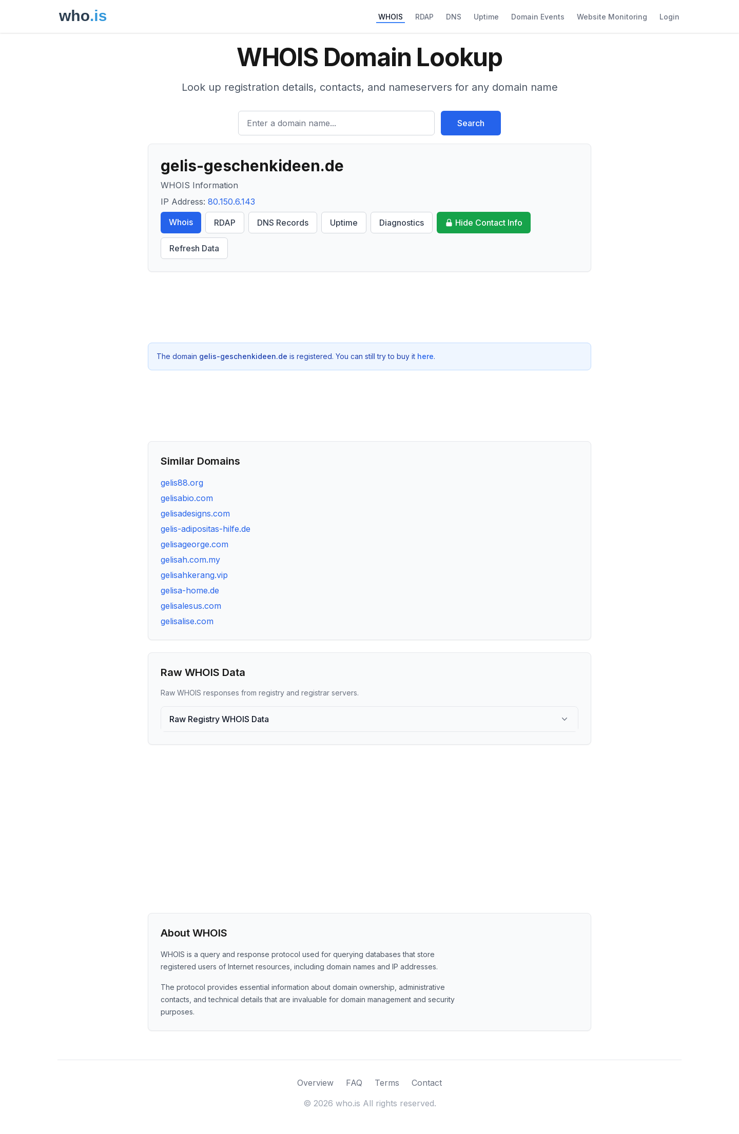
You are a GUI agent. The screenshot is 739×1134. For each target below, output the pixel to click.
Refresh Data (194, 248)
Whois (181, 222)
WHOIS (390, 16)
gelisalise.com (187, 621)
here (425, 356)
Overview (315, 1083)
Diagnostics (401, 222)
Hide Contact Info (483, 222)
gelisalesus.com (191, 606)
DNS (453, 16)
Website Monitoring (612, 16)
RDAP (424, 16)
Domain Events (538, 16)
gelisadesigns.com (195, 513)
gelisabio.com (187, 498)
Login (669, 16)
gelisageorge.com (194, 544)
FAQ (354, 1083)
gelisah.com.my (190, 559)
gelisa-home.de (190, 590)
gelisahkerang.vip (194, 575)
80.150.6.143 (231, 201)
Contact (427, 1083)
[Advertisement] (369, 307)
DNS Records (282, 222)
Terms (387, 1083)
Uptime (486, 16)
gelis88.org (182, 483)
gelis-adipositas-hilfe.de (205, 529)
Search (470, 123)
